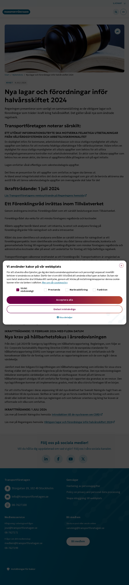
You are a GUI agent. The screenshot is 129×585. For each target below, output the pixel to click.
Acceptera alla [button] (64, 299)
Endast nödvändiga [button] (64, 309)
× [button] (120, 265)
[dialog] (64, 293)
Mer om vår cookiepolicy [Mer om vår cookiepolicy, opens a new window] (55, 282)
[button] (65, 317)
